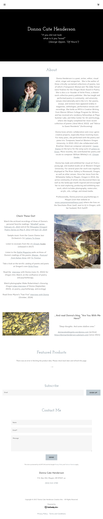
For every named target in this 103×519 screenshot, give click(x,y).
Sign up (93, 393)
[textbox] (43, 393)
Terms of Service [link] (70, 464)
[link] (98, 5)
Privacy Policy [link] (59, 464)
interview (16, 272)
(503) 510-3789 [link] (51, 483)
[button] (13, 5)
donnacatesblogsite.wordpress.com (73, 332)
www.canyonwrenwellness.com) (69, 202)
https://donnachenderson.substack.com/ (71, 334)
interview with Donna (39, 294)
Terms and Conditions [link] (57, 513)
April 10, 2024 (41, 229)
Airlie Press (33, 266)
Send (51, 457)
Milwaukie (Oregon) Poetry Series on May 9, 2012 (25, 228)
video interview (19, 286)
